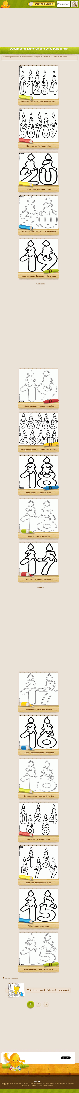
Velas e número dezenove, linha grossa (39, 276)
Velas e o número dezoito (39, 536)
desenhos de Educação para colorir (51, 990)
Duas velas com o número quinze (38, 969)
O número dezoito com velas (38, 493)
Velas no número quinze (38, 926)
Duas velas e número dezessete (38, 579)
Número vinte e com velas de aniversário (39, 231)
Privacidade (38, 1082)
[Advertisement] (39, 27)
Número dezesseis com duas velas (39, 753)
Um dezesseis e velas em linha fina (39, 796)
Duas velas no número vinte (39, 189)
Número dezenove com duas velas (39, 406)
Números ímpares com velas (38, 883)
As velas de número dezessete (38, 709)
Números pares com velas (38, 839)
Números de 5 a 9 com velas (39, 146)
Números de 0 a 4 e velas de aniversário (38, 101)
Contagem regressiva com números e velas (39, 449)
